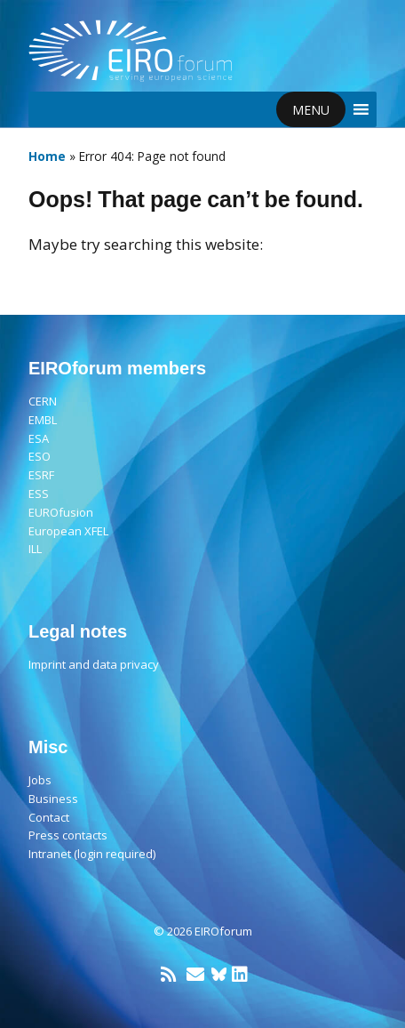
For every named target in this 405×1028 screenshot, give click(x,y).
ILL (35, 549)
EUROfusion (60, 512)
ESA (38, 438)
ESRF (41, 475)
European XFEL (68, 531)
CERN (42, 401)
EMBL (42, 420)
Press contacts (67, 835)
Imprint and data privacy (93, 664)
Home (47, 156)
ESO (39, 456)
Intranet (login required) (91, 854)
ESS (38, 494)
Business (53, 799)
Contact (48, 817)
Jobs (40, 780)
